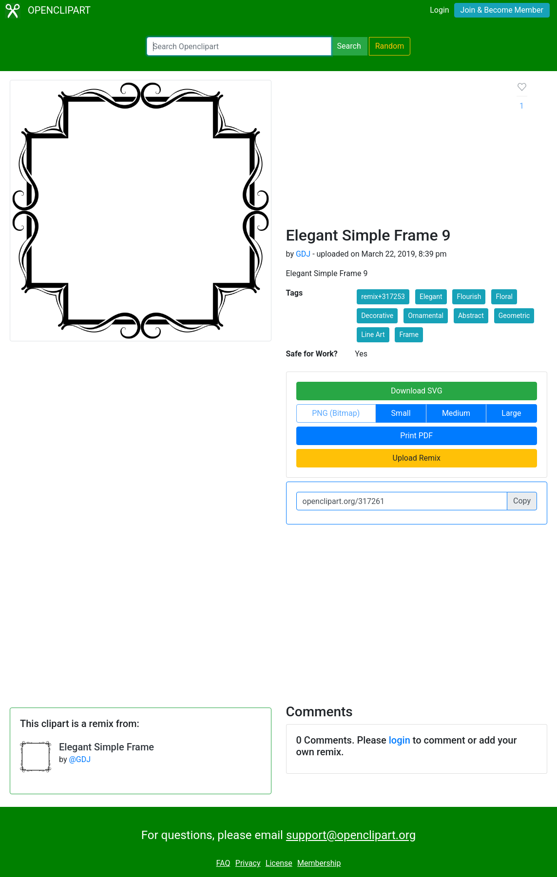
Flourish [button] (469, 296)
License (279, 863)
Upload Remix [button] (417, 458)
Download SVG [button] (416, 390)
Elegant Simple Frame (106, 747)
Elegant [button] (431, 296)
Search (349, 46)
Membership (319, 863)
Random (389, 46)
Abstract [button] (471, 315)
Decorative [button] (377, 315)
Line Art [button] (372, 334)
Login (439, 10)
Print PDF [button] (416, 435)
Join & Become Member (502, 10)
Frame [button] (408, 334)
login (399, 740)
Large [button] (511, 413)
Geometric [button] (514, 315)
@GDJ (80, 759)
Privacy (248, 863)
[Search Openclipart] (239, 46)
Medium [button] (456, 413)
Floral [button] (504, 296)
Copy (522, 500)
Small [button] (401, 413)
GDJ (303, 254)
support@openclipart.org (351, 835)
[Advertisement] (393, 153)
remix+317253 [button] (383, 296)
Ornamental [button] (425, 315)
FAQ (223, 863)
